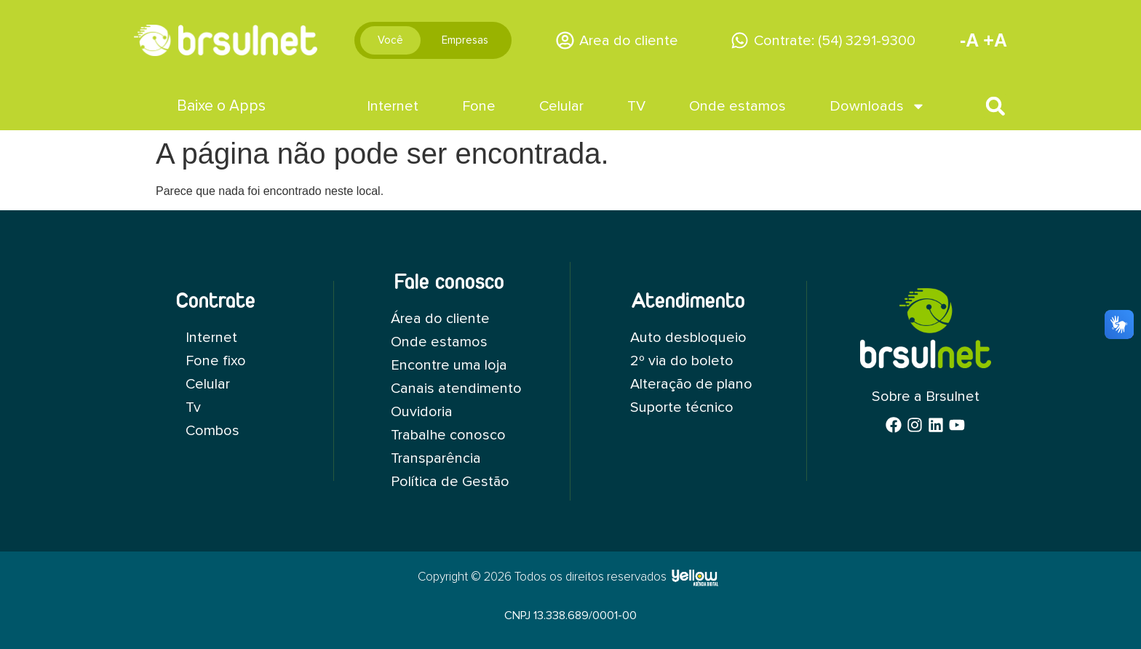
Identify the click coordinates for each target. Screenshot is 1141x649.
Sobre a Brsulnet (925, 396)
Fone (479, 106)
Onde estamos (737, 106)
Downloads (878, 106)
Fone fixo (216, 361)
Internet (392, 106)
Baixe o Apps (221, 106)
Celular (561, 106)
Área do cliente (440, 318)
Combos (212, 430)
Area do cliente (628, 40)
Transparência (436, 458)
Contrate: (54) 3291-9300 (834, 40)
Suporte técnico (681, 407)
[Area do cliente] (565, 40)
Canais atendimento (456, 388)
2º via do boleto (681, 361)
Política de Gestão (450, 481)
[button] (995, 106)
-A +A (983, 40)
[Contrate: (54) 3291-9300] (740, 40)
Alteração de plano (690, 384)
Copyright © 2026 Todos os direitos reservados (542, 577)
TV (636, 106)
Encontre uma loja (449, 365)
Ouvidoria (422, 412)
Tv (193, 407)
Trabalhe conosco (448, 435)
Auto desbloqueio (687, 337)
